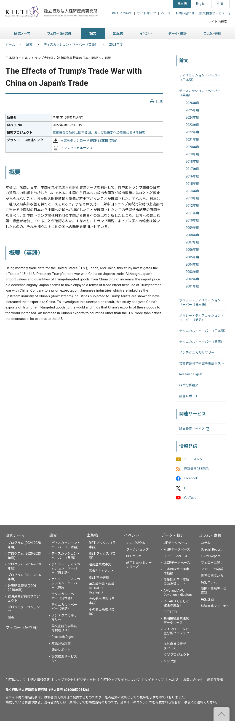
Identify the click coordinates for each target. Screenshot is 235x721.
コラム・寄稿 (210, 535)
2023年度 (192, 125)
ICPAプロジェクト (176, 654)
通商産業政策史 (100, 564)
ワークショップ (137, 549)
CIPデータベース (175, 556)
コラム (206, 543)
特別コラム (209, 582)
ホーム (10, 44)
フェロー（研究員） (22, 627)
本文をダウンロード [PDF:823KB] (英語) (89, 140)
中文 (220, 3)
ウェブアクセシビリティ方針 (75, 680)
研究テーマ (15, 535)
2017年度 (192, 169)
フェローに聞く (212, 562)
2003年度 (192, 272)
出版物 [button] (118, 33)
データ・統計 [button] (177, 33)
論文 (29, 44)
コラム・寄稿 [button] (212, 33)
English (201, 3)
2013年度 (192, 198)
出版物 (92, 535)
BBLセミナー (135, 556)
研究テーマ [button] (22, 33)
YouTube (190, 497)
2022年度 (192, 132)
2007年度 (192, 242)
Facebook (191, 478)
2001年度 (192, 286)
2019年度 (192, 154)
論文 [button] (93, 33)
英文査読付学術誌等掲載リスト (201, 363)
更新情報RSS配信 (196, 469)
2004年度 (192, 264)
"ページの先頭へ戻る (222, 714)
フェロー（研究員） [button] (60, 33)
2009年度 (192, 228)
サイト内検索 (217, 22)
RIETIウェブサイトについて (120, 680)
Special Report (211, 549)
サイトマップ (146, 13)
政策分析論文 (188, 385)
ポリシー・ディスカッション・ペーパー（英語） (65, 583)
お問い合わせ (185, 13)
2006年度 (192, 249)
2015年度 (192, 183)
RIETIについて (122, 13)
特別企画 (207, 599)
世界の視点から (212, 575)
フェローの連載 (212, 569)
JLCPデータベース (176, 562)
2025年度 (192, 110)
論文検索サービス (214, 13)
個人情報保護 (40, 680)
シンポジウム (135, 543)
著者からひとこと (102, 571)
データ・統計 (172, 535)
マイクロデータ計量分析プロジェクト (176, 633)
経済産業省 (215, 680)
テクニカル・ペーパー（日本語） (203, 331)
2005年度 (192, 257)
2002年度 (192, 279)
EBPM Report (210, 556)
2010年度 (192, 220)
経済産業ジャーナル (215, 606)
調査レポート (188, 396)
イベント (131, 535)
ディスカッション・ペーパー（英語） (71, 44)
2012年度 (192, 205)
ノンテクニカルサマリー (78, 148)
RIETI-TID (170, 612)
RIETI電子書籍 (99, 577)
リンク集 (169, 661)
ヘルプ (166, 13)
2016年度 (192, 176)
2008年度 (192, 235)
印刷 (159, 101)
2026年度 (192, 103)
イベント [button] (145, 33)
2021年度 (116, 44)
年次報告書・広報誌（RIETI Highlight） (102, 588)
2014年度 (192, 191)
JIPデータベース (175, 543)
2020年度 (192, 147)
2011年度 (192, 213)
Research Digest (190, 374)
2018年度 (192, 161)
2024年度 (192, 117)
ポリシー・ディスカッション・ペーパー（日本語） (65, 568)
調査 (11, 618)
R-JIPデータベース (176, 549)
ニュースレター (195, 459)
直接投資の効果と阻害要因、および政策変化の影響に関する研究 (99, 132)
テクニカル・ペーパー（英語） (201, 342)
